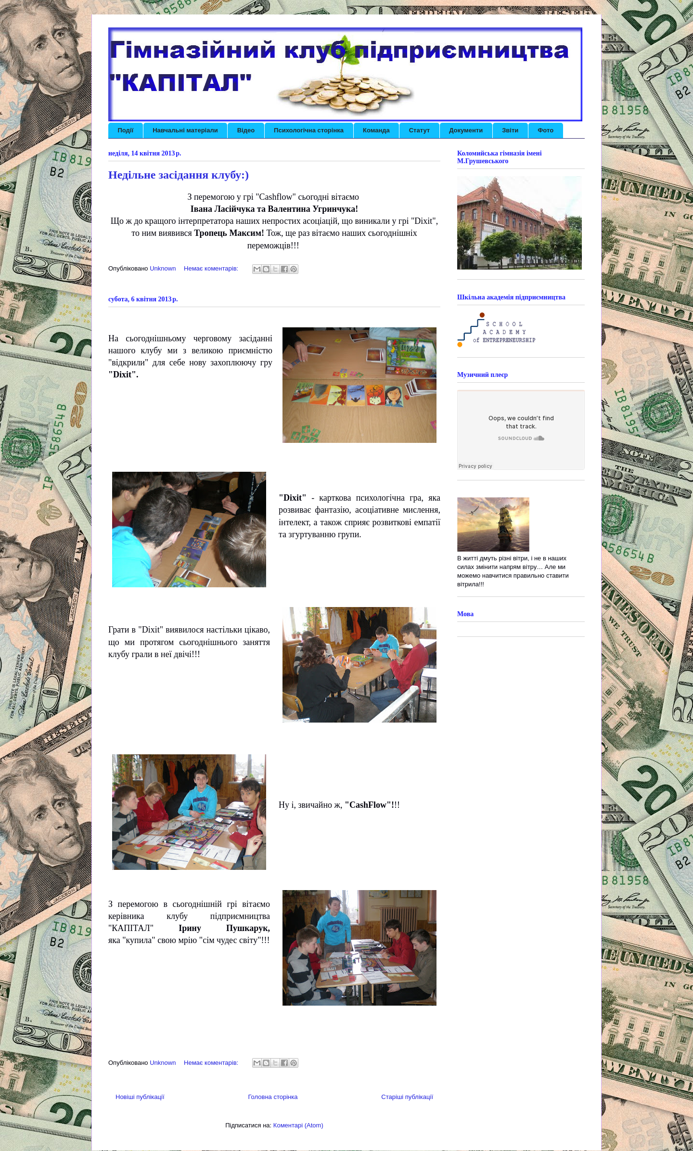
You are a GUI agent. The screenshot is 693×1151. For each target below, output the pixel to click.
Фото (545, 130)
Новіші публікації (140, 1096)
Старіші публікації (407, 1096)
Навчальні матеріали (185, 130)
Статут (419, 130)
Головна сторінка (272, 1096)
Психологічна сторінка (309, 130)
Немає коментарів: (212, 268)
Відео (246, 130)
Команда (376, 130)
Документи (466, 130)
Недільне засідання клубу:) (178, 174)
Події (126, 130)
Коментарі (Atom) (298, 1125)
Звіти (510, 130)
